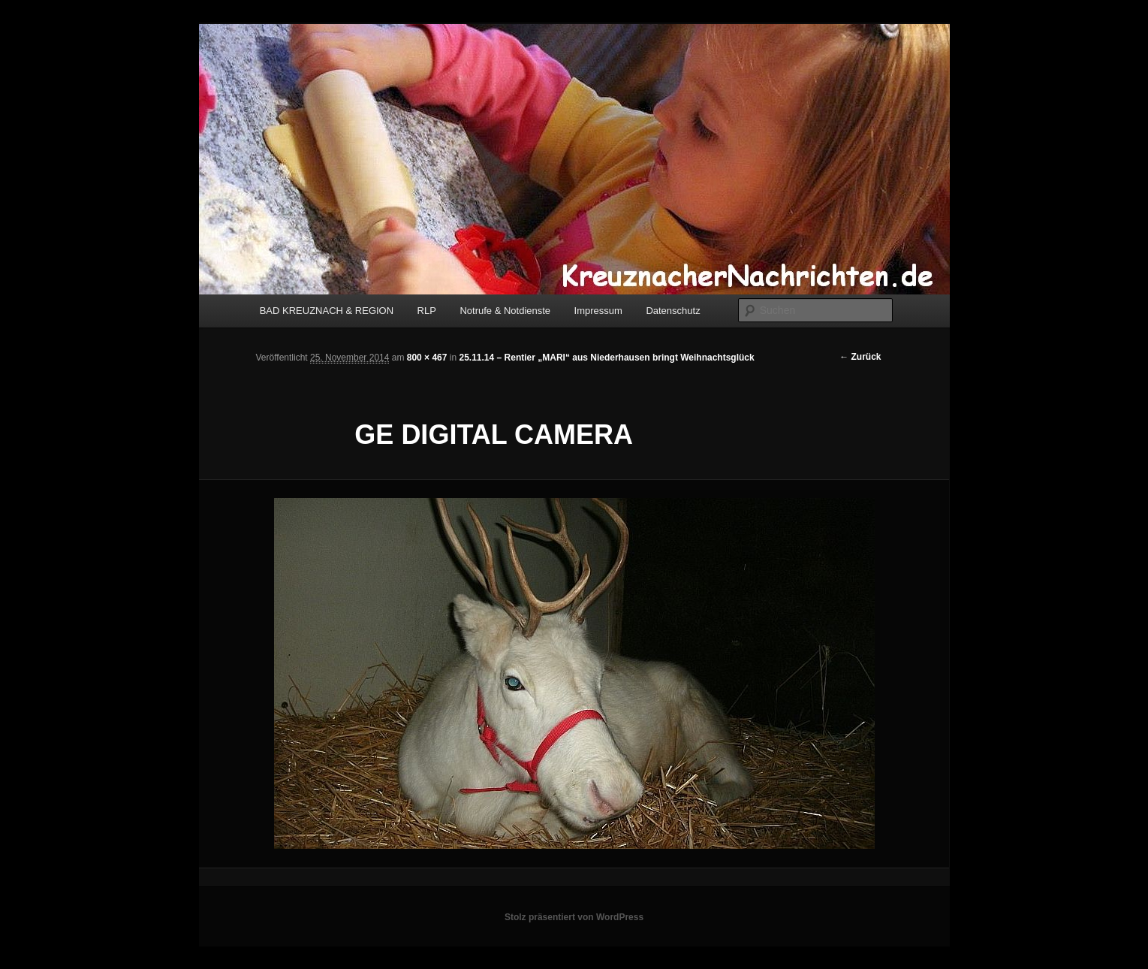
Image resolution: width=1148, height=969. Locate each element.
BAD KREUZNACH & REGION (326, 310)
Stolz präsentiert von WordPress (574, 917)
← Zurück (860, 357)
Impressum (598, 310)
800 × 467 (427, 357)
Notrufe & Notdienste (505, 310)
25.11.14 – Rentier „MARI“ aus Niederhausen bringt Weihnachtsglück (606, 357)
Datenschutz (673, 310)
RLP (426, 310)
